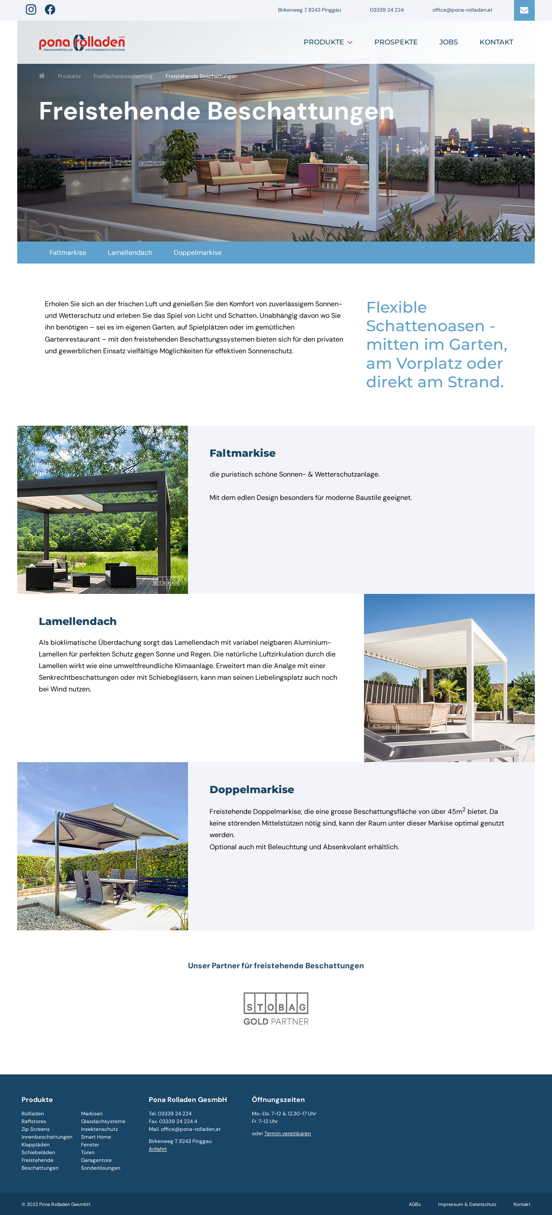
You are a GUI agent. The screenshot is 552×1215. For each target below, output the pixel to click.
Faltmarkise (68, 252)
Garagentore (96, 1160)
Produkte (324, 42)
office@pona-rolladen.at (462, 9)
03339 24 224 (387, 9)
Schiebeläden (38, 1152)
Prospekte (396, 42)
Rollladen (33, 1113)
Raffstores (34, 1121)
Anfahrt (158, 1149)
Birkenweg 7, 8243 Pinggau (309, 9)
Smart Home (96, 1136)
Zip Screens (36, 1129)
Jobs (448, 42)
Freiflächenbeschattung (123, 76)
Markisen (92, 1113)
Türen (87, 1152)
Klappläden (36, 1144)
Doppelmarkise (198, 252)
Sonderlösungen (100, 1168)
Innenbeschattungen (47, 1136)
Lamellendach (130, 252)
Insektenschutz (99, 1129)
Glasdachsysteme (103, 1121)
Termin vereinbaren (287, 1133)
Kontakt (496, 42)
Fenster (90, 1144)
